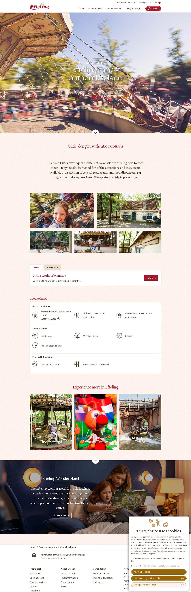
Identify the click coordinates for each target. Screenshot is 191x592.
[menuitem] (90, 8)
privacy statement (144, 558)
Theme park (35, 569)
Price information (69, 578)
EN (158, 3)
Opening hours (37, 578)
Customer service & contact (125, 3)
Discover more (59, 515)
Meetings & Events (101, 573)
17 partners (146, 537)
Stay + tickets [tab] (52, 267)
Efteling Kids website (102, 578)
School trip (35, 591)
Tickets (153, 8)
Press (63, 586)
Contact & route (68, 573)
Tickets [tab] (36, 267)
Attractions (35, 573)
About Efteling (68, 569)
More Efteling (99, 569)
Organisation (67, 582)
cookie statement (156, 551)
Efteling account (145, 3)
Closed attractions (38, 582)
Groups (33, 586)
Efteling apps (98, 582)
